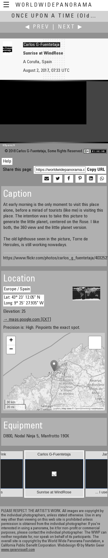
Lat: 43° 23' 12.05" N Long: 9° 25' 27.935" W (23, 300)
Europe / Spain (17, 289)
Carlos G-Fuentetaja (42, 45)
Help (7, 161)
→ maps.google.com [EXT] (27, 319)
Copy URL (96, 169)
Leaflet (56, 408)
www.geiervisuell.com (18, 550)
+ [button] (11, 340)
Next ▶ (70, 27)
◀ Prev (37, 27)
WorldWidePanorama (54, 5)
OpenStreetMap (82, 408)
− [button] (11, 349)
